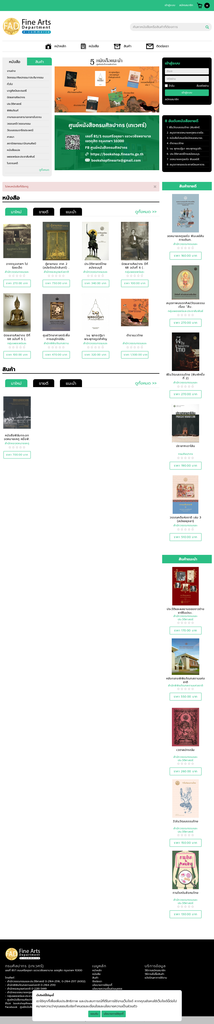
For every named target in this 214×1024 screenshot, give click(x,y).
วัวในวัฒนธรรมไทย (185, 821)
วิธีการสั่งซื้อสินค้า (154, 974)
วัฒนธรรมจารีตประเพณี (20, 130)
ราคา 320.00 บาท (95, 355)
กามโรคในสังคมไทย (186, 893)
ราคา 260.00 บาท (186, 771)
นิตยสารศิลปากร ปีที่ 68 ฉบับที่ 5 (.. (17, 337)
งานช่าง (11, 71)
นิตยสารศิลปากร (16, 97)
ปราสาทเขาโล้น (185, 446)
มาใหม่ (16, 212)
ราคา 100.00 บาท (135, 283)
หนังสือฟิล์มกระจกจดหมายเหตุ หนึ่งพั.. (17, 437)
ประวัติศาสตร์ (14, 104)
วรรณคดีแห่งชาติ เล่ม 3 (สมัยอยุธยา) (185, 519)
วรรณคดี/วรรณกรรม (19, 124)
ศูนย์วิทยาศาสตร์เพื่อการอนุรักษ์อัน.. (56, 337)
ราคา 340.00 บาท (95, 283)
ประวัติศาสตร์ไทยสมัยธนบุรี (95, 266)
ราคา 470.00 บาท (56, 355)
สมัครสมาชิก (186, 5)
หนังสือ (90, 46)
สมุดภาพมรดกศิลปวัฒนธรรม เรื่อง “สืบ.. (185, 305)
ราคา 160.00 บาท (185, 256)
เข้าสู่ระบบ (170, 5)
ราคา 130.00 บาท (185, 914)
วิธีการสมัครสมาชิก (155, 970)
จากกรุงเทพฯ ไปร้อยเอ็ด (17, 266)
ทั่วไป (10, 84)
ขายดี (43, 212)
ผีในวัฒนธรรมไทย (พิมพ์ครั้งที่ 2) (185, 376)
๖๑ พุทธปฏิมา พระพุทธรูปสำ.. (186, 149)
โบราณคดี (12, 163)
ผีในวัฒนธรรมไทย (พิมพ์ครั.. (185, 127)
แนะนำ (71, 212)
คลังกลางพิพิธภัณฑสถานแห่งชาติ (185, 680)
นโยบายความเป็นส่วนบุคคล (107, 989)
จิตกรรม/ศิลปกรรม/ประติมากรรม (25, 78)
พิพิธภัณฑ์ (12, 110)
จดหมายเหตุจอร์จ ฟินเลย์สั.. (185, 159)
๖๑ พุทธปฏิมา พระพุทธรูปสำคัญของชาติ (95, 339)
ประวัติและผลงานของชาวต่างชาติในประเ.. (185, 611)
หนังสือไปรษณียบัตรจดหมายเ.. (186, 138)
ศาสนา (10, 137)
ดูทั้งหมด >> (146, 212)
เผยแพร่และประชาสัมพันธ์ (21, 157)
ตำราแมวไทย (177, 143)
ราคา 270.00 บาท (17, 283)
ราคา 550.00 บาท (186, 696)
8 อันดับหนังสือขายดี (181, 121)
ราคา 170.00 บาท (185, 630)
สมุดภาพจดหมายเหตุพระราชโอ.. (187, 133)
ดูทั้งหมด (44, 170)
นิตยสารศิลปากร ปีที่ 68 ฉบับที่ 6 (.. (135, 266)
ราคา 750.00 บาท (56, 283)
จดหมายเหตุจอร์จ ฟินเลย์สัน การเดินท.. (185, 238)
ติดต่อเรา (157, 46)
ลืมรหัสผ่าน (203, 86)
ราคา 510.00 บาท (185, 537)
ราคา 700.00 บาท (17, 455)
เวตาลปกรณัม (185, 750)
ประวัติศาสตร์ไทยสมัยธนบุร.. (185, 154)
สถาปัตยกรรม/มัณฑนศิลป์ (21, 143)
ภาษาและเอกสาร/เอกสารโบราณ (24, 117)
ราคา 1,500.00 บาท (136, 355)
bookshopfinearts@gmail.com (31, 1003)
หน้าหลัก (55, 46)
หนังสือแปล (13, 150)
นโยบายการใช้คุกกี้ (114, 1014)
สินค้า (122, 46)
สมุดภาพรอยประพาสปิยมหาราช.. (187, 165)
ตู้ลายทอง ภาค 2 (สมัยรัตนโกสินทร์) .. (56, 266)
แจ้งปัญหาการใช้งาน (156, 978)
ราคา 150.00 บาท (185, 843)
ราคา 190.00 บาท (185, 465)
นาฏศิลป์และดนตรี (17, 91)
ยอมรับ (94, 1014)
